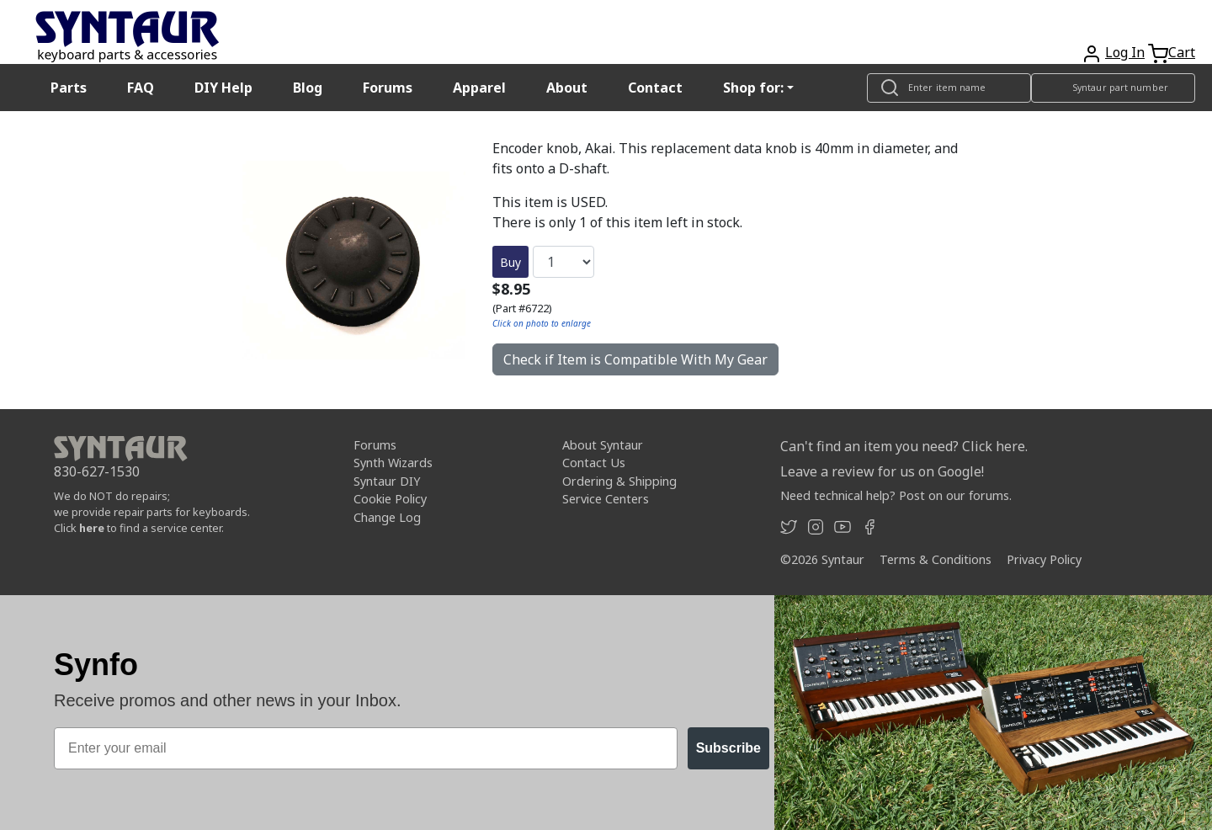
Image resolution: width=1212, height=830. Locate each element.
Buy (510, 262)
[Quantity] (563, 262)
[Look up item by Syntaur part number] (1113, 88)
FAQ (140, 87)
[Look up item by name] (949, 88)
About (566, 87)
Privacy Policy (1044, 559)
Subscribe (728, 748)
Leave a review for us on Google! (882, 471)
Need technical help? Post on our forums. (896, 495)
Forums (387, 87)
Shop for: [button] (753, 87)
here (91, 527)
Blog (307, 87)
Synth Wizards (393, 463)
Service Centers (605, 499)
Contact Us (593, 463)
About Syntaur (602, 445)
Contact (655, 87)
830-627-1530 (97, 471)
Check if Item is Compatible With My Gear (635, 359)
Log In (1125, 52)
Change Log (387, 517)
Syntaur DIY (387, 481)
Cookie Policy (390, 499)
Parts (68, 87)
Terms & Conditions (935, 559)
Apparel (479, 87)
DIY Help (223, 87)
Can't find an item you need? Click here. (904, 446)
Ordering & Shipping (619, 481)
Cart (1181, 52)
